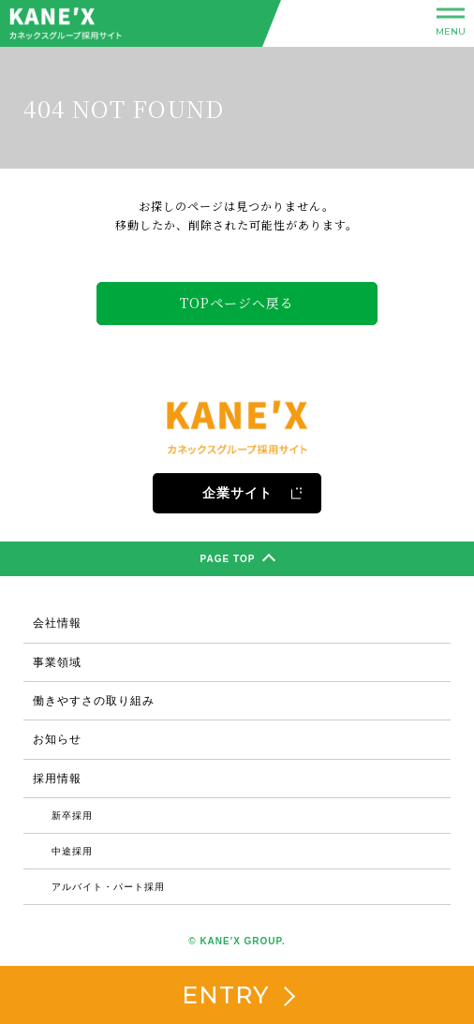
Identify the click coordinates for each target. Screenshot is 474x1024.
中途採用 (72, 851)
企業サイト (253, 492)
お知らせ (57, 739)
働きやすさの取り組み (94, 700)
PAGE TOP (238, 560)
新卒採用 (72, 815)
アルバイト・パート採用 (108, 887)
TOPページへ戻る (237, 302)
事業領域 (57, 662)
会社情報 (57, 623)
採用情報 (57, 778)
